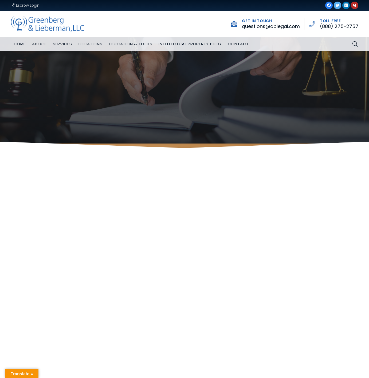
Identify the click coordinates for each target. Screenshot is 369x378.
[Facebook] (329, 5)
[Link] (47, 24)
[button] (355, 44)
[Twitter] (337, 5)
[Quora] (354, 5)
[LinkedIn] (346, 5)
